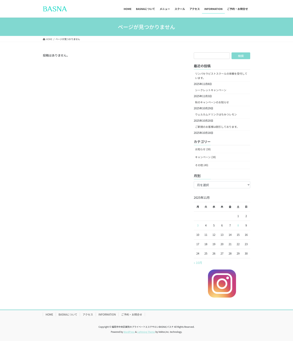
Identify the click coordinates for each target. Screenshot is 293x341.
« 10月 (198, 262)
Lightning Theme (146, 331)
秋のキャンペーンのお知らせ (212, 102)
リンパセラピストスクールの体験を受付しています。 (221, 76)
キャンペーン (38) (205, 157)
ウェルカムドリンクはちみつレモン (216, 114)
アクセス (88, 314)
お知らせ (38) (203, 149)
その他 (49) (201, 165)
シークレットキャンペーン (210, 90)
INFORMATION (107, 314)
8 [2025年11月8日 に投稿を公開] (238, 225)
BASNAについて (67, 314)
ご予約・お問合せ (131, 314)
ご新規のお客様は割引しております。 (217, 127)
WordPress (129, 331)
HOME (49, 314)
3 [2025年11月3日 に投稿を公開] (198, 225)
